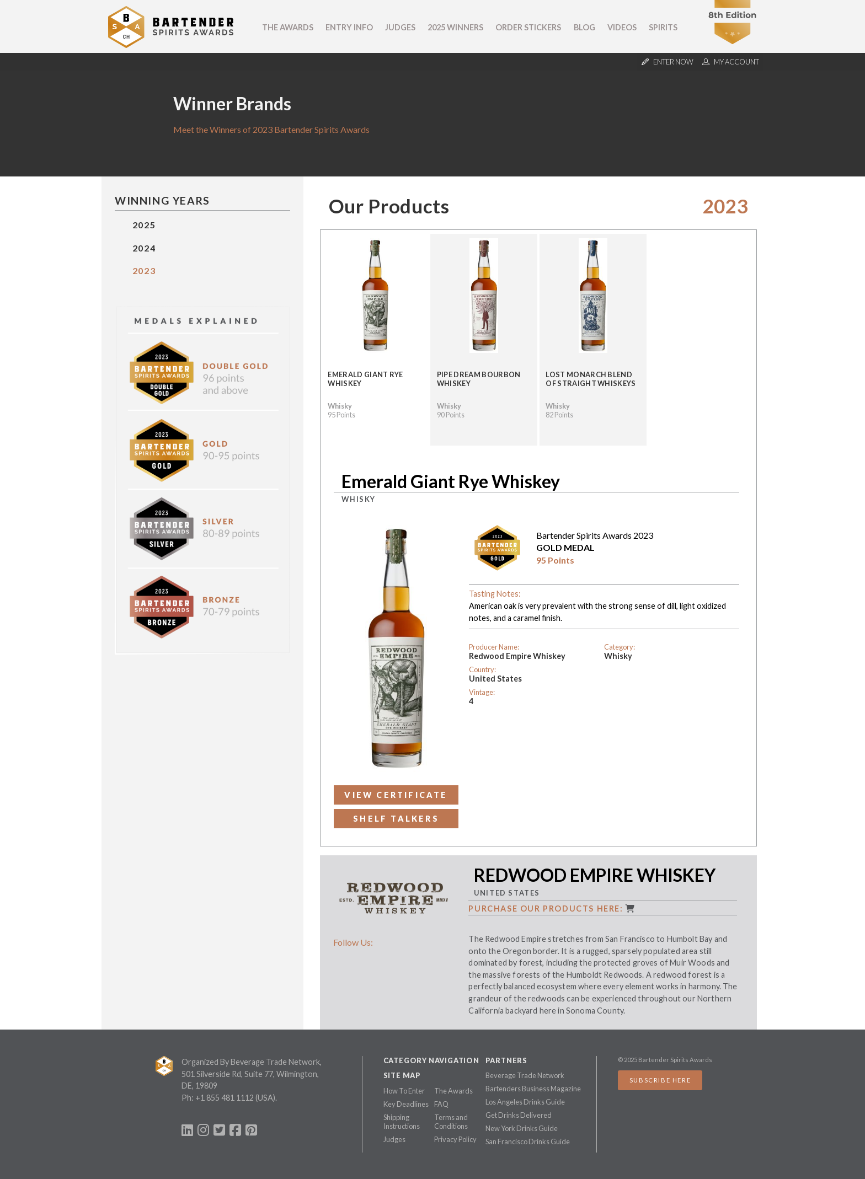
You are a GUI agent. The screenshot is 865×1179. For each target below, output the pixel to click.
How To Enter (404, 1090)
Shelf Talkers (396, 818)
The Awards (287, 27)
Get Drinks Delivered (518, 1115)
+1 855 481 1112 (224, 1097)
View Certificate (395, 795)
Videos (622, 27)
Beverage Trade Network (524, 1075)
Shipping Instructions (401, 1121)
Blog (584, 27)
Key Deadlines (406, 1104)
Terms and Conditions (451, 1121)
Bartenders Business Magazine (533, 1088)
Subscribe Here (660, 1080)
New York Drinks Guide (521, 1128)
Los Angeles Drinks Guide (525, 1101)
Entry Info (349, 27)
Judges (400, 27)
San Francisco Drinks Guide (527, 1141)
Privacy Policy (455, 1139)
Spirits (663, 27)
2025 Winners (455, 27)
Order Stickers (528, 27)
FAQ (441, 1104)
